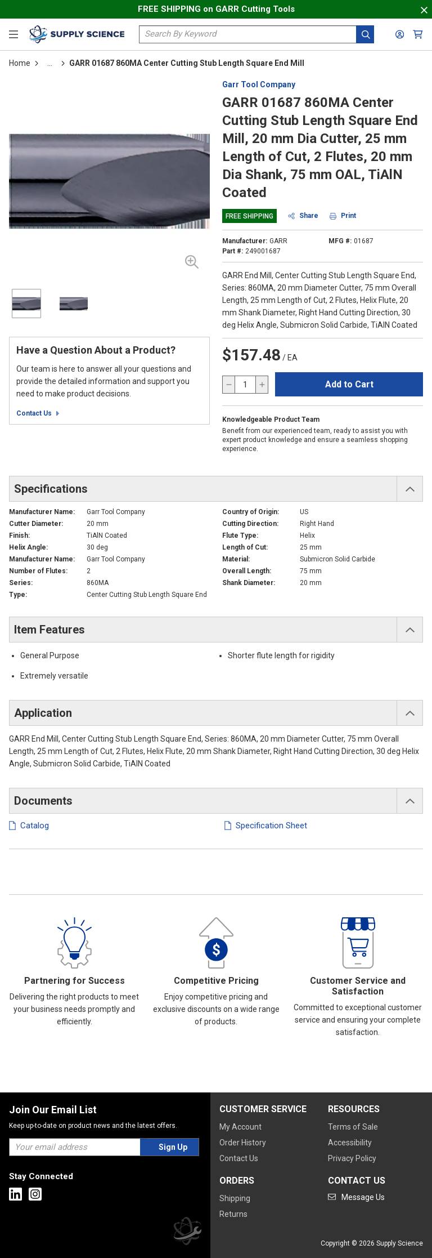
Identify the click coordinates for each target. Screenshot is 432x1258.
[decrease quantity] (229, 384)
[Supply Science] (187, 1233)
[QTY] (245, 384)
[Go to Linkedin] (15, 1194)
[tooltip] (49, 63)
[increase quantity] (261, 384)
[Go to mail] (356, 1197)
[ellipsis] (49, 63)
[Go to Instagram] (35, 1194)
